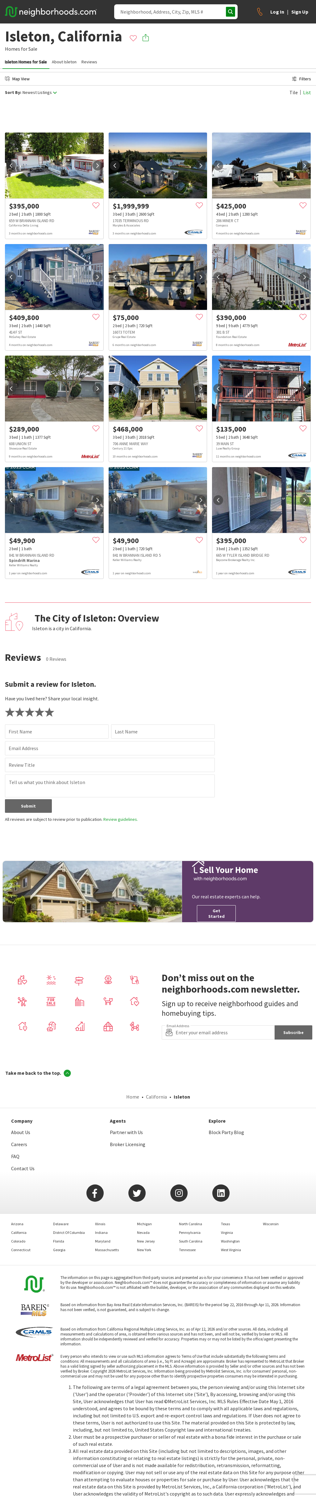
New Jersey (146, 1241)
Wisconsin (271, 1224)
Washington (230, 1241)
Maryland (102, 1241)
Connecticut (21, 1249)
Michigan (144, 1224)
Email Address (23, 748)
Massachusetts (107, 1249)
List (307, 92)
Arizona (17, 1224)
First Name (20, 731)
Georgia (59, 1249)
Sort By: (13, 92)
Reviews (89, 62)
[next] (97, 166)
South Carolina (190, 1241)
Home (132, 1097)
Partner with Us (126, 1132)
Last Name (126, 731)
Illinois (100, 1224)
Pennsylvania (190, 1232)
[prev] (11, 166)
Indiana (101, 1232)
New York (144, 1249)
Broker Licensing (127, 1144)
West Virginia (231, 1249)
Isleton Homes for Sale (26, 62)
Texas (225, 1224)
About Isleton (64, 62)
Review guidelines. (120, 819)
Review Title (22, 764)
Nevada (143, 1232)
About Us (20, 1132)
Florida (58, 1241)
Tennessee (187, 1249)
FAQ (15, 1156)
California (156, 1097)
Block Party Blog (226, 1132)
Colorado (18, 1241)
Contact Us (23, 1168)
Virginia (227, 1232)
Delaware (61, 1224)
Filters (301, 79)
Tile (293, 92)
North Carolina (190, 1224)
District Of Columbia (69, 1232)
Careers (19, 1144)
